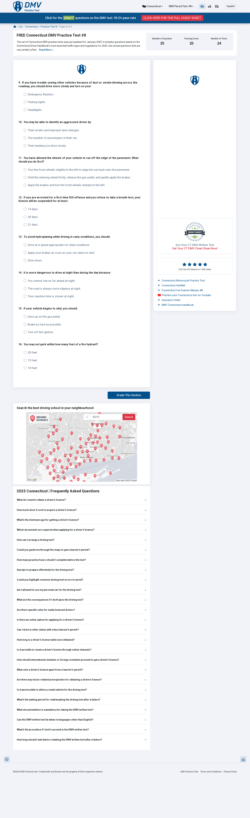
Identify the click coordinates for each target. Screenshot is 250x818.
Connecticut (154, 6)
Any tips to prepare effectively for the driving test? (81, 570)
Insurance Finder (169, 300)
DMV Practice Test (189, 771)
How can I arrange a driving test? (81, 540)
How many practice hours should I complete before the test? (81, 560)
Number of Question (162, 38)
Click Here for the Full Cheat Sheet (172, 18)
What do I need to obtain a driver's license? (81, 500)
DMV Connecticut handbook (176, 304)
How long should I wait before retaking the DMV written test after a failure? (81, 740)
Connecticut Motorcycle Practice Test (181, 280)
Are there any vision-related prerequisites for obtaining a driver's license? (81, 680)
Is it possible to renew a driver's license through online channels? (81, 650)
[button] (129, 395)
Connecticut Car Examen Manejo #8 (180, 290)
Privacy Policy (230, 771)
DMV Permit (175, 6)
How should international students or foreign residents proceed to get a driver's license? (81, 660)
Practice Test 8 (49, 26)
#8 (189, 6)
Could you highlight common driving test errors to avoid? (81, 580)
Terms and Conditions (211, 771)
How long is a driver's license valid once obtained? (81, 640)
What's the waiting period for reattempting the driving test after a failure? (81, 700)
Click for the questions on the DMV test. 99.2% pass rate (90, 18)
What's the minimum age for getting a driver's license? (81, 520)
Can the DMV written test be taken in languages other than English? (81, 720)
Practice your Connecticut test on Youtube (184, 295)
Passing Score (191, 38)
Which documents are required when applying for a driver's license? (81, 530)
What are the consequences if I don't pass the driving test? (81, 600)
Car (21, 26)
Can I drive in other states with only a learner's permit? (81, 630)
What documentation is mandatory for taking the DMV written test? (81, 710)
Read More (46, 49)
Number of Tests (219, 38)
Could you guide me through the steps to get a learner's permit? (81, 550)
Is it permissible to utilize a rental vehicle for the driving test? (81, 690)
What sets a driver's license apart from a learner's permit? (81, 670)
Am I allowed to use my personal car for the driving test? (81, 590)
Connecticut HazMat (171, 285)
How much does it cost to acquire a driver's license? (81, 510)
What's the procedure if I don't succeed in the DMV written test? (81, 730)
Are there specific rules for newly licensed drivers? (81, 610)
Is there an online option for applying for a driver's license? (81, 620)
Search (129, 417)
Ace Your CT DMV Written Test (195, 245)
